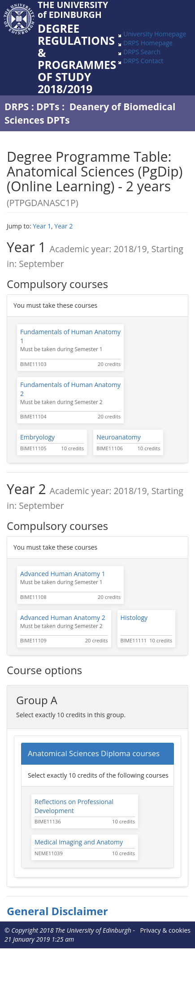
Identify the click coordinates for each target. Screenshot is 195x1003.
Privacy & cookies (165, 930)
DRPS (16, 106)
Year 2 (63, 226)
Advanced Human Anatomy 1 (62, 573)
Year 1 (42, 226)
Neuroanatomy (118, 437)
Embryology (37, 437)
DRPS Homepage (148, 43)
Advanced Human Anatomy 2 (62, 617)
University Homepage (154, 34)
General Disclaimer (57, 911)
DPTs (47, 106)
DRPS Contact (143, 60)
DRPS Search (141, 51)
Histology (134, 617)
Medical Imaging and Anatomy (79, 842)
